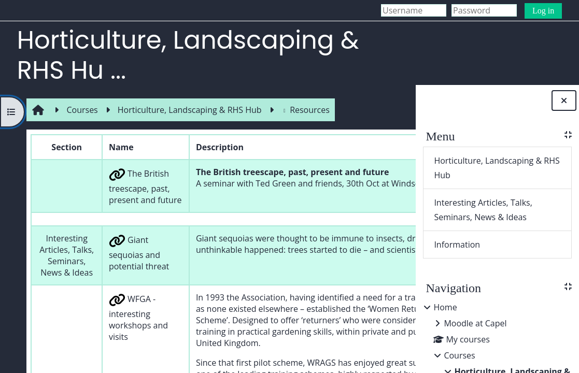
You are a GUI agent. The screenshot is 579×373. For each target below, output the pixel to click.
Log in (543, 10)
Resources (303, 110)
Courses (459, 355)
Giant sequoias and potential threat (120, 281)
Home (445, 307)
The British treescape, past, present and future (120, 198)
